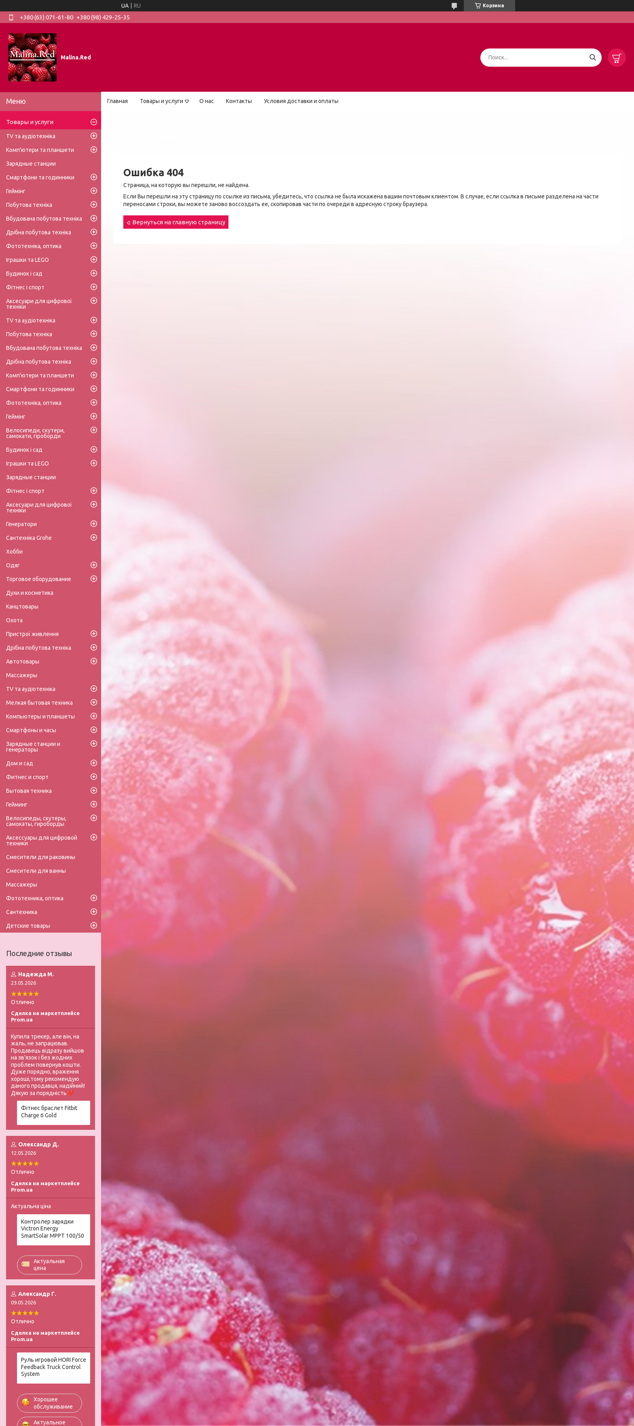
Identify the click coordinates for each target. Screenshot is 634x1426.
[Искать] (592, 57)
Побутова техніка (29, 205)
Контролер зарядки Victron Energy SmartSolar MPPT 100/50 (52, 1228)
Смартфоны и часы (31, 730)
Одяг (13, 565)
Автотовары (22, 661)
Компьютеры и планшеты (40, 716)
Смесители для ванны (36, 871)
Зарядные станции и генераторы (33, 747)
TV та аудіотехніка (30, 136)
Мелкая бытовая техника (39, 702)
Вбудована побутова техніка (44, 218)
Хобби (14, 551)
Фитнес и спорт (27, 777)
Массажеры (21, 675)
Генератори (21, 524)
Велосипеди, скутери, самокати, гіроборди (35, 433)
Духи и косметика (29, 593)
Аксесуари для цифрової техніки (39, 304)
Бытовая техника (29, 791)
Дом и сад (19, 763)
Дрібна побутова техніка (38, 232)
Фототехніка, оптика (33, 246)
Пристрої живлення (32, 634)
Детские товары (28, 926)
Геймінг (15, 191)
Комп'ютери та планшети (40, 150)
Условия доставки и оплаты (301, 101)
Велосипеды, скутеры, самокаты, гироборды (36, 821)
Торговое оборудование (38, 579)
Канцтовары (22, 606)
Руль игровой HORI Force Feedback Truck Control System (53, 1366)
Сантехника (21, 912)
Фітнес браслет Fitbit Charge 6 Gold (49, 1111)
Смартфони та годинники (40, 177)
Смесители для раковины (40, 857)
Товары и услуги (161, 101)
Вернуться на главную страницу (178, 222)
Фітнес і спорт (25, 287)
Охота (14, 620)
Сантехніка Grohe (29, 538)
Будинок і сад (24, 273)
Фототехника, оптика (34, 898)
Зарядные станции (31, 163)
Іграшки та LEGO (27, 260)
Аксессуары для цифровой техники (41, 840)
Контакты (239, 101)
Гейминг (16, 804)
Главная (117, 101)
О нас (206, 101)
